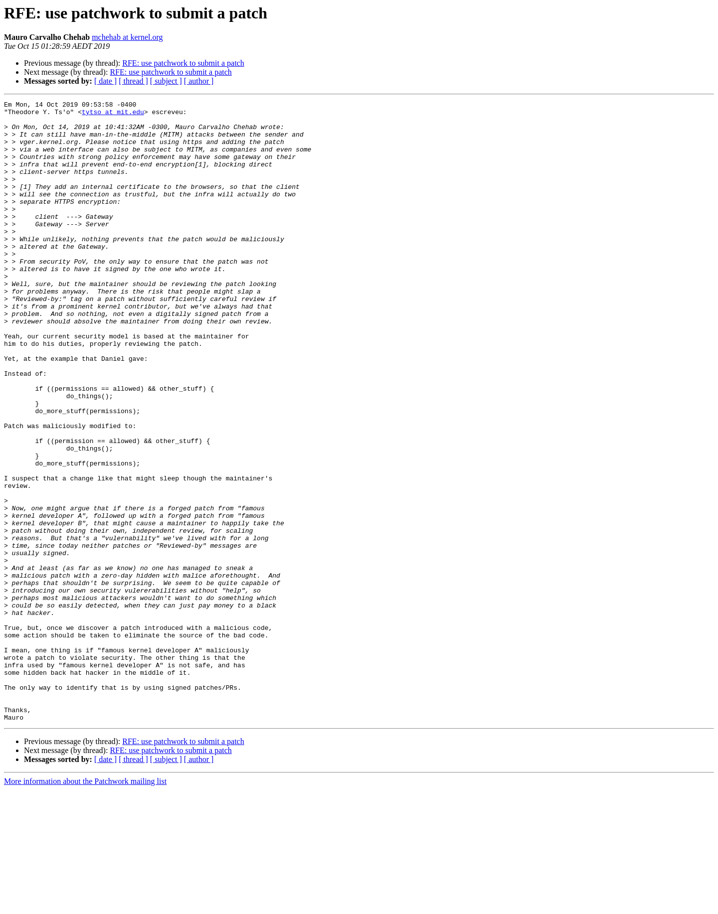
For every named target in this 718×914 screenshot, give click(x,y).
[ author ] (199, 81)
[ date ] (105, 81)
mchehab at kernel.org (127, 37)
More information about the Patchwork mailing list (85, 905)
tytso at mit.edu (113, 114)
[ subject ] (166, 81)
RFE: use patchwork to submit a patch (183, 63)
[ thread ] (133, 81)
